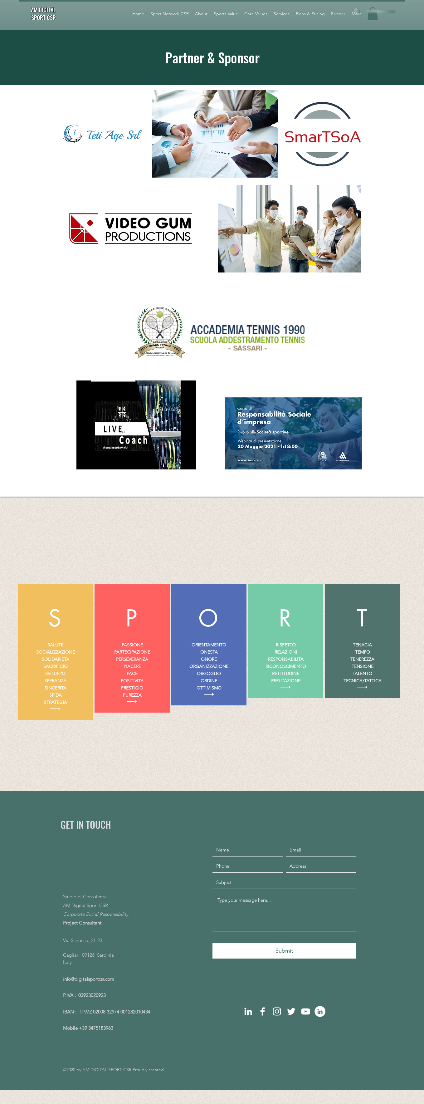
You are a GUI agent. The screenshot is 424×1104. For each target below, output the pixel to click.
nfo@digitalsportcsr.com (89, 979)
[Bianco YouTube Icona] (305, 1011)
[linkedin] (248, 1011)
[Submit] (284, 951)
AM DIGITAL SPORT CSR (43, 14)
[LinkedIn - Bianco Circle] (319, 1011)
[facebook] (262, 1011)
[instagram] (276, 1011)
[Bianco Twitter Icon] (291, 1011)
